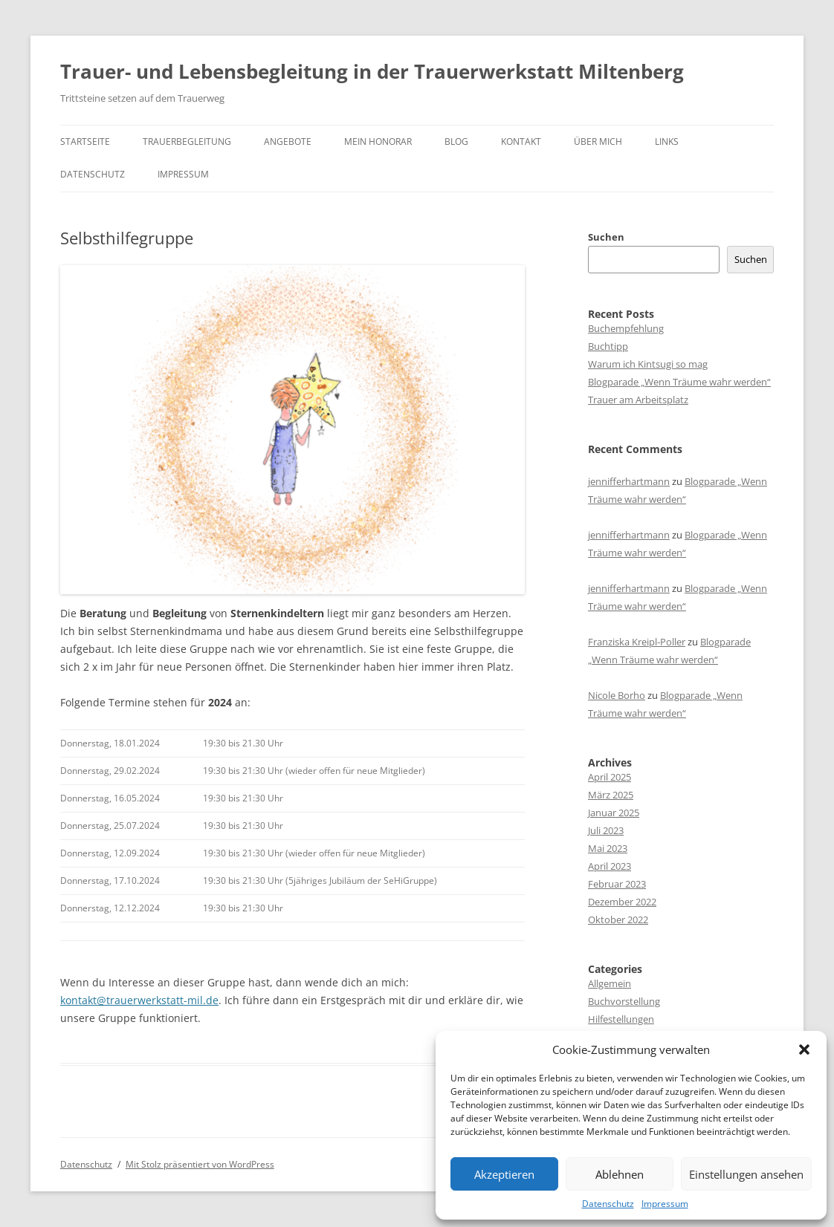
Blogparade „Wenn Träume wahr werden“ (679, 381)
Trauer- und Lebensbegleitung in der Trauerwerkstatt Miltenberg (372, 71)
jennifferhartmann (629, 481)
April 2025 (609, 777)
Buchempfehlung (626, 328)
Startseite (85, 141)
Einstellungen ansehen (746, 1174)
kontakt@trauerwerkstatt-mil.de (139, 1000)
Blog (456, 141)
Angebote (287, 141)
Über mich (598, 141)
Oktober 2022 (618, 919)
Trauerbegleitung (187, 141)
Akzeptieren (504, 1174)
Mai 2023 (607, 848)
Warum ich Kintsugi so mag (648, 364)
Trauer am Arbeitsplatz (638, 399)
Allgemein (609, 983)
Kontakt (521, 141)
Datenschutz (608, 1203)
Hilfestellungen (621, 1019)
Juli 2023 (606, 830)
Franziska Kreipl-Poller (636, 641)
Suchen (606, 237)
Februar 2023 (617, 884)
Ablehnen (619, 1174)
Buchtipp (608, 346)
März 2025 (610, 794)
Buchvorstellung (624, 1001)
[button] (804, 1049)
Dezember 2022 (622, 901)
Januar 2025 (613, 812)
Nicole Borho (616, 695)
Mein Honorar (378, 141)
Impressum (664, 1203)
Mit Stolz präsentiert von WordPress (200, 1164)
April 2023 (609, 866)
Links (667, 141)
